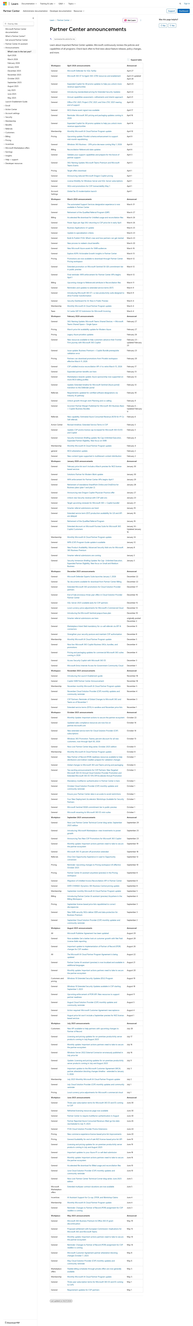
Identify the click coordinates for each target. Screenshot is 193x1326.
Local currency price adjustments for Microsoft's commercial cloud (95, 1092)
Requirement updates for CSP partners (83, 1290)
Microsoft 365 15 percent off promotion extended (88, 851)
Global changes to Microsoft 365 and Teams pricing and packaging (95, 765)
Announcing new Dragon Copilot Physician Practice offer (91, 492)
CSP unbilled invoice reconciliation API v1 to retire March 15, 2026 (94, 366)
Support (171, 11)
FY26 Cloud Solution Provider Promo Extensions (87, 1129)
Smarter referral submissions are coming (84, 555)
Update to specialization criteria (80, 233)
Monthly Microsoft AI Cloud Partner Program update (89, 131)
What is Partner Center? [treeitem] (15, 36)
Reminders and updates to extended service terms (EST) (90, 287)
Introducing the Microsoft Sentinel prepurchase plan (89, 613)
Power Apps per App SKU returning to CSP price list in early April (94, 222)
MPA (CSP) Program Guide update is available (86, 542)
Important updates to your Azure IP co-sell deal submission (92, 1152)
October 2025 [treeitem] (13, 78)
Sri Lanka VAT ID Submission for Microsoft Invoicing (89, 311)
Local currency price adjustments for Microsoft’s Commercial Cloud (95, 608)
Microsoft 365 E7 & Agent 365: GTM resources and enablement (94, 76)
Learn (52, 20)
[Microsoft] (5, 3)
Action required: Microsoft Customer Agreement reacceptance (93, 1010)
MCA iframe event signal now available (83, 110)
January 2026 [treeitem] (13, 67)
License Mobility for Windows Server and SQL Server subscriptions (95, 181)
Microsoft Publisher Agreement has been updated (88, 933)
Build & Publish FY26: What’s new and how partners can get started (95, 238)
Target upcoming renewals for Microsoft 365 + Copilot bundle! (93, 503)
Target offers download (76, 170)
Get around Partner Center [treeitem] (16, 40)
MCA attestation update (77, 451)
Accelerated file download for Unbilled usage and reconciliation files (95, 217)
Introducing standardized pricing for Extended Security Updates (93, 92)
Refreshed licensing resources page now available (87, 1110)
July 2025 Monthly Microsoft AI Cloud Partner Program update (93, 1079)
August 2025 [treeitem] (13, 86)
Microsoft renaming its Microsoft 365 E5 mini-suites (89, 812)
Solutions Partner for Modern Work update (85, 474)
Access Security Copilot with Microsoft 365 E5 (86, 660)
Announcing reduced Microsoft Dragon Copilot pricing (90, 175)
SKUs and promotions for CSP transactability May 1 (88, 186)
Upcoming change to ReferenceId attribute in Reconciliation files (94, 282)
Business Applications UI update (80, 227)
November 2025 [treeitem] (14, 74)
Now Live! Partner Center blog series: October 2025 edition (92, 746)
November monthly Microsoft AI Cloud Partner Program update (94, 686)
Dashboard (183, 11)
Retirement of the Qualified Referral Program (85, 521)
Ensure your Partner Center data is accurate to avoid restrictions (94, 794)
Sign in (187, 3)
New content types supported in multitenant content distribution (94, 456)
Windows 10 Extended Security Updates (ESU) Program (90, 978)
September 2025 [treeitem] (15, 82)
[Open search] (180, 3)
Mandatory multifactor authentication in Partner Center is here (93, 781)
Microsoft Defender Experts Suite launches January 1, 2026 (91, 576)
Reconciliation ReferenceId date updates (84, 149)
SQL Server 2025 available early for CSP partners (87, 602)
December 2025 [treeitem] (14, 70)
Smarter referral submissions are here (82, 618)
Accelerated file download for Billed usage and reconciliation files (94, 1165)
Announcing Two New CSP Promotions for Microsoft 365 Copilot (94, 838)
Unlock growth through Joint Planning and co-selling (89, 400)
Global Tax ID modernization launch (82, 191)
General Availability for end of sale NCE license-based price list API (94, 1139)
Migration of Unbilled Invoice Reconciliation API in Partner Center (94, 880)
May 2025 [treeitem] (12, 97)
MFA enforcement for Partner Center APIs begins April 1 (90, 479)
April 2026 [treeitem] (12, 55)
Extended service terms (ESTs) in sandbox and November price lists (94, 707)
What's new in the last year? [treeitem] (19, 51)
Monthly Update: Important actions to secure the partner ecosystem (95, 717)
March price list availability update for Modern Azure (89, 329)
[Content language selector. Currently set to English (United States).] (15, 1322)
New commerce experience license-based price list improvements (94, 1134)
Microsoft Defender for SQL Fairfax (81, 70)
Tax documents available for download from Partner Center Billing (94, 581)
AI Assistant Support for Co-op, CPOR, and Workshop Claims (92, 1197)
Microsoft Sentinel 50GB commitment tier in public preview (92, 807)
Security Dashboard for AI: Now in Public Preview (87, 300)
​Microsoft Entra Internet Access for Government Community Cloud (95, 665)
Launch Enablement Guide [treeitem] (16, 101)
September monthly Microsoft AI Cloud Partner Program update (94, 891)
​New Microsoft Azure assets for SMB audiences (87, 248)
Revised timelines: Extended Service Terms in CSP (87, 424)
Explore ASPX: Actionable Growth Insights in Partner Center (92, 253)
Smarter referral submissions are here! (83, 508)
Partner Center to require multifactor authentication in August (93, 1115)
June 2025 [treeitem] (12, 94)
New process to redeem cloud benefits (83, 243)
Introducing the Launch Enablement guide (84, 676)
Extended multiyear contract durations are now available (90, 1186)
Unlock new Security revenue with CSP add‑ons (87, 497)
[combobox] (18, 24)
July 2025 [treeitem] (12, 90)
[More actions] (140, 20)
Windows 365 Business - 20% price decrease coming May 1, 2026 (94, 144)
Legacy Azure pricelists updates (80, 334)
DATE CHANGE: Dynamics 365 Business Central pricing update (93, 886)
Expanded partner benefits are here (81, 371)
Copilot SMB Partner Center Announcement (85, 681)
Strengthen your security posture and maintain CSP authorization (94, 634)
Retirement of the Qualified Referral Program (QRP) (88, 212)
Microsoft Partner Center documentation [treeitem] (15, 31)
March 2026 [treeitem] (13, 59)
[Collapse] (33, 18)
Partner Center (63, 20)
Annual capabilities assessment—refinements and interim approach (95, 97)
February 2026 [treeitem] (14, 63)
